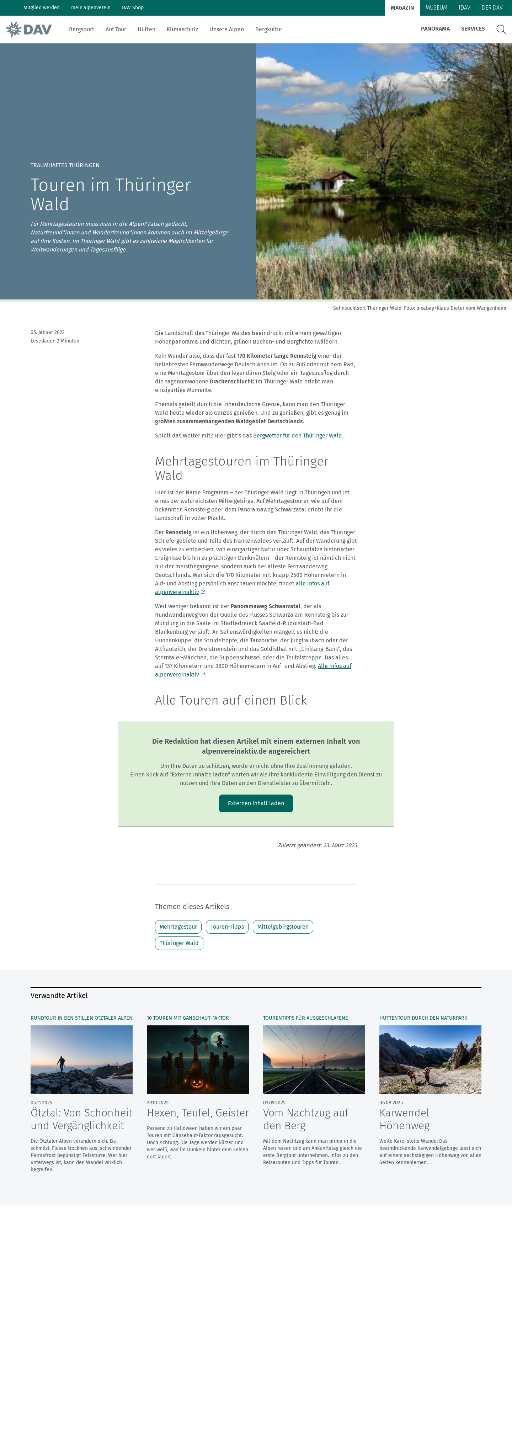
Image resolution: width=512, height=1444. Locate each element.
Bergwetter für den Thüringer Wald (297, 435)
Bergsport (81, 29)
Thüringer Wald (179, 943)
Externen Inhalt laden (256, 803)
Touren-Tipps (227, 926)
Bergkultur (268, 29)
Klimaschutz (182, 29)
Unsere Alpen (226, 29)
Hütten (146, 29)
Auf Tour (116, 29)
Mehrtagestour (178, 926)
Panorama (435, 28)
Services (473, 28)
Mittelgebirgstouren (283, 926)
